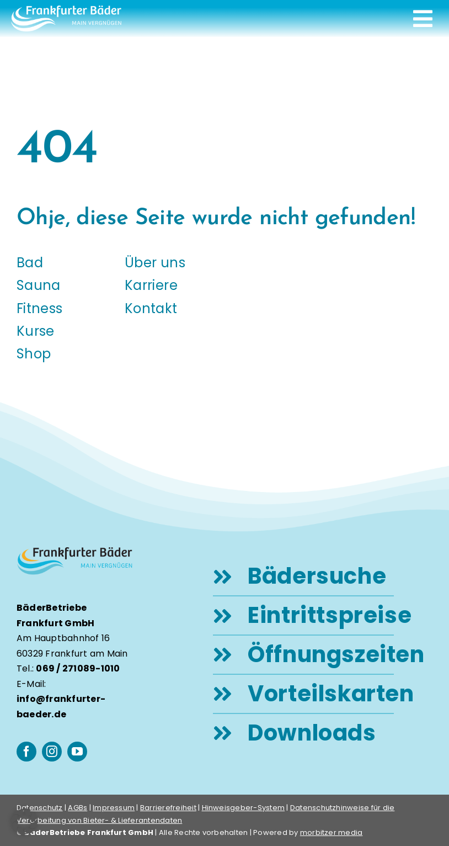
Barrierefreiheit (168, 807)
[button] (24, 821)
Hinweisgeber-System (243, 807)
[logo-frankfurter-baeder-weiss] (66, 9)
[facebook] (26, 752)
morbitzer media (331, 832)
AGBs (77, 807)
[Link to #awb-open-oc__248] (422, 19)
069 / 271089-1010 (78, 668)
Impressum (114, 807)
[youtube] (77, 752)
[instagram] (52, 752)
